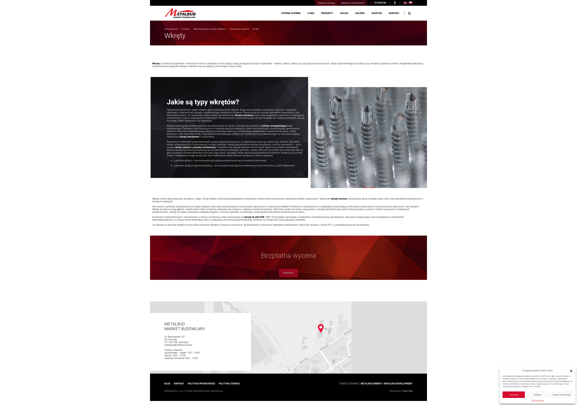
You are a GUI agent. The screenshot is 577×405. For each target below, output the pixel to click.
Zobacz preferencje (561, 394)
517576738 (378, 2)
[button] (571, 370)
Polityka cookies (537, 400)
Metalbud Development (352, 3)
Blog (167, 383)
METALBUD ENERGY (371, 383)
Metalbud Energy (326, 3)
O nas (311, 13)
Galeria (360, 13)
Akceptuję (513, 394)
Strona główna (291, 13)
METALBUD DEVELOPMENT (398, 383)
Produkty (327, 13)
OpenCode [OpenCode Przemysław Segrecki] (407, 391)
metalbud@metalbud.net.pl (178, 345)
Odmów (537, 394)
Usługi (344, 13)
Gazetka (377, 13)
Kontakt (394, 13)
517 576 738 (171, 342)
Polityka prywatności (201, 383)
